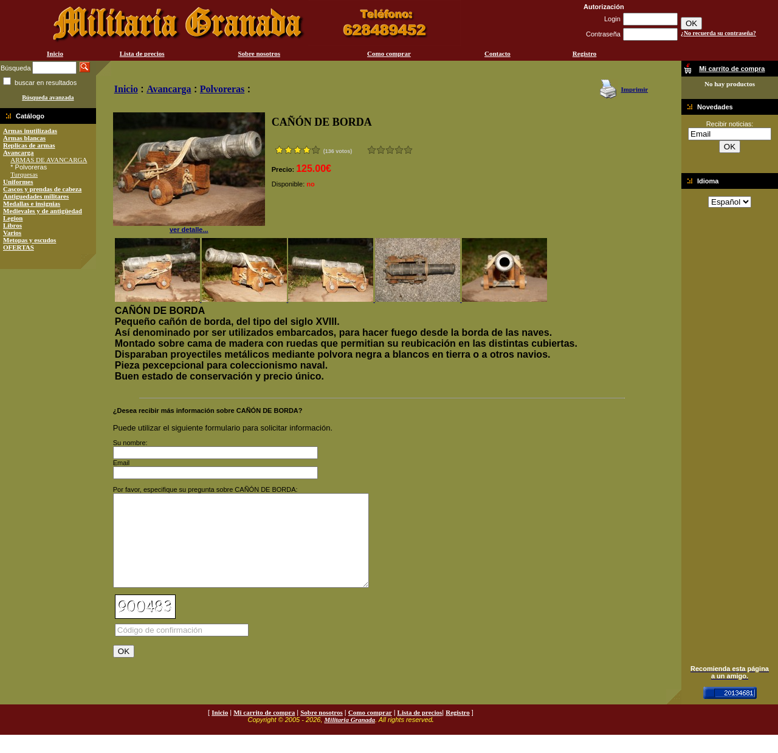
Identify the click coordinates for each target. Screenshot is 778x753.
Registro (585, 53)
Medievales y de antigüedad (42, 210)
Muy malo (371, 149)
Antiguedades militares (36, 196)
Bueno (389, 149)
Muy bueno (399, 149)
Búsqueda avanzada (48, 97)
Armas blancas (24, 137)
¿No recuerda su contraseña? (718, 33)
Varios (12, 232)
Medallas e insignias (31, 203)
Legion (12, 218)
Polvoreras (222, 89)
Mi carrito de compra (264, 730)
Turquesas (24, 174)
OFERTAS (18, 247)
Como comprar (389, 53)
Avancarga (18, 152)
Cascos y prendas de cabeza (42, 189)
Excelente (408, 149)
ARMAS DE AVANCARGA (48, 159)
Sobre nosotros (259, 53)
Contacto (497, 53)
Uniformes (18, 181)
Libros (12, 225)
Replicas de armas (29, 145)
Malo (380, 149)
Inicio (55, 53)
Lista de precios (142, 53)
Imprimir (634, 89)
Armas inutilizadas (30, 130)
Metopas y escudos (29, 240)
